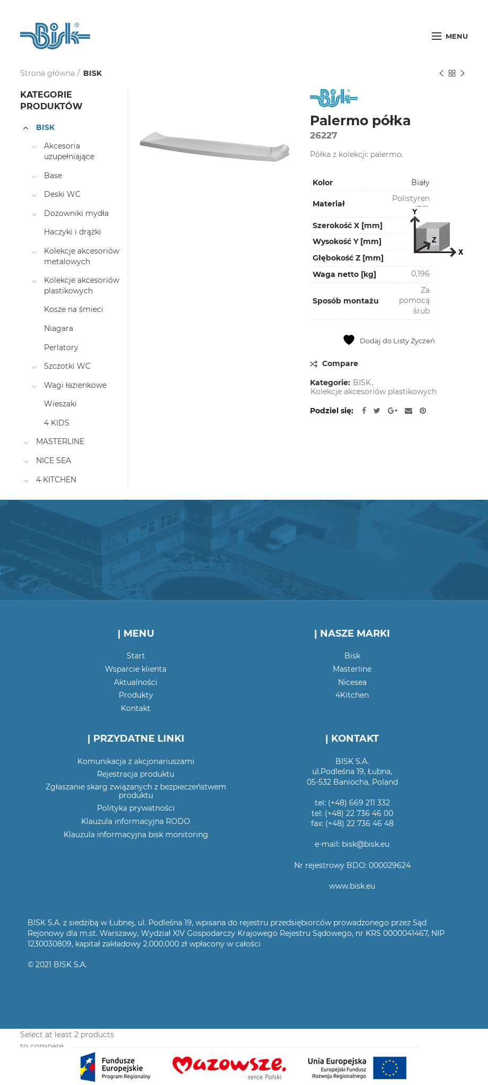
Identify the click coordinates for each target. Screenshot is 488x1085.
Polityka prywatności (136, 808)
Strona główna (47, 73)
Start (136, 656)
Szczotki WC (67, 366)
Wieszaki (60, 404)
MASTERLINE (60, 441)
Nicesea (352, 682)
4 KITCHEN (56, 479)
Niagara (58, 328)
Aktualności (135, 682)
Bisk (352, 656)
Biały (420, 182)
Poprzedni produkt (441, 74)
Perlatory (61, 347)
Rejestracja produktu (135, 774)
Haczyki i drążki (72, 232)
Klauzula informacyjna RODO (135, 821)
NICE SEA (53, 460)
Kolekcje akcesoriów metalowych (81, 256)
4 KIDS (56, 423)
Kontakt (135, 708)
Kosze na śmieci (73, 309)
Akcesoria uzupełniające (69, 151)
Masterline (352, 669)
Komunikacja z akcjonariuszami (135, 761)
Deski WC (62, 194)
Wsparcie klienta (135, 669)
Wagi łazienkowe (75, 385)
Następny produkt (462, 74)
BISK (92, 73)
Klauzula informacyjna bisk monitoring (136, 834)
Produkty (136, 695)
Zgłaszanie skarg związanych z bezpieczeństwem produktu (136, 791)
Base (53, 175)
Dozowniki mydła (76, 213)
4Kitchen (352, 695)
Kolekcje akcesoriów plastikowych (373, 391)
